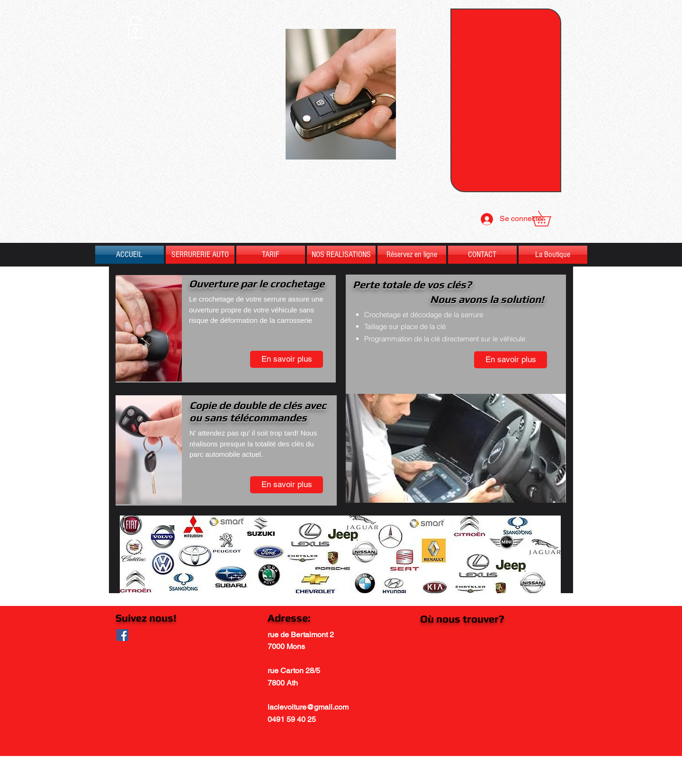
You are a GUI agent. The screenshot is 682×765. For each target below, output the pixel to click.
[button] (549, 218)
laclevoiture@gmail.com (308, 707)
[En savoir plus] (286, 359)
